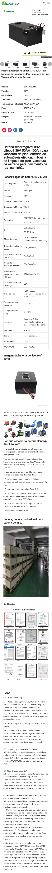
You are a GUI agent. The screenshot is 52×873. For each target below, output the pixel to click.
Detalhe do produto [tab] (26, 141)
